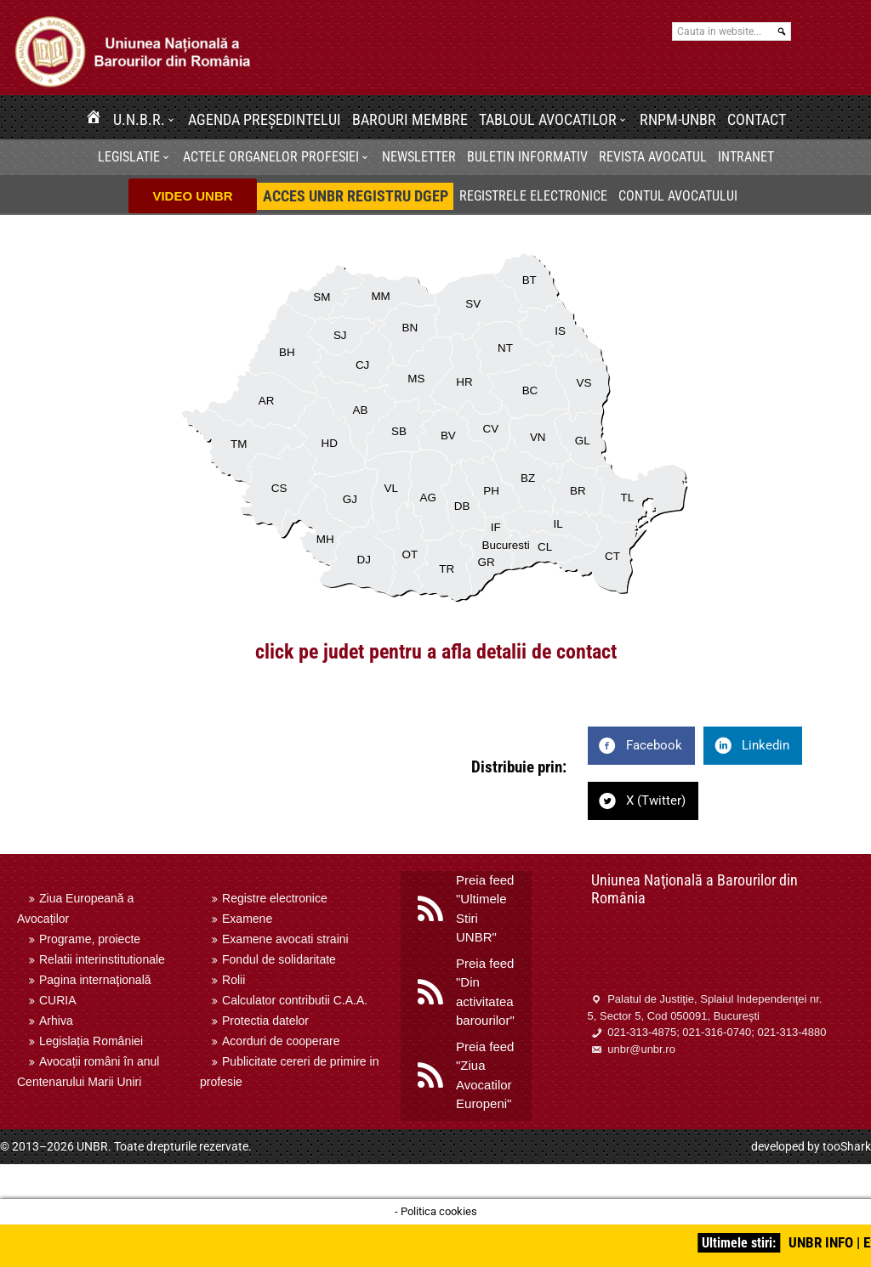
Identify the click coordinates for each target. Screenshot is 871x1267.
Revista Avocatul (653, 157)
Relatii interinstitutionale (102, 959)
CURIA (58, 1000)
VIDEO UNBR (192, 196)
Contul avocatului (677, 196)
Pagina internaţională (95, 980)
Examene (247, 918)
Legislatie (129, 157)
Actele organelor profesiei (271, 157)
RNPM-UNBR (678, 119)
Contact (756, 119)
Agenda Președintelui (264, 119)
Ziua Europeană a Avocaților (75, 908)
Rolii (233, 980)
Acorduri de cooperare (281, 1041)
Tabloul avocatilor (548, 119)
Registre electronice (274, 898)
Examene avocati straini (285, 939)
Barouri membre (410, 119)
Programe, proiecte (89, 939)
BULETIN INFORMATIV (527, 157)
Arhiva (56, 1020)
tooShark (847, 1146)
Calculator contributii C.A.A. (294, 1000)
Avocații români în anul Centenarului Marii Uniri (88, 1072)
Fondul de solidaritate (279, 959)
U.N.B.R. (139, 119)
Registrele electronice (533, 196)
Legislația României (91, 1041)
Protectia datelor (265, 1020)
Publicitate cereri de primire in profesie (289, 1072)
